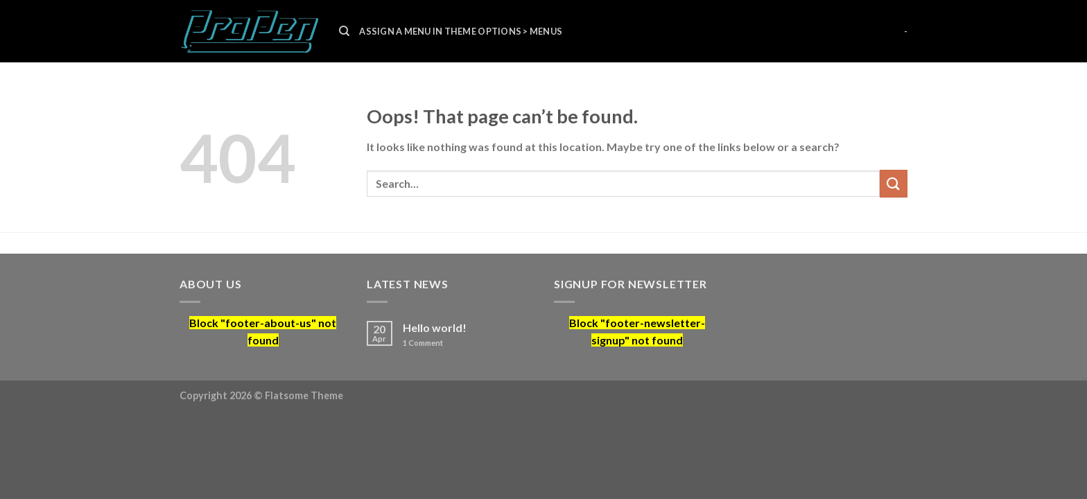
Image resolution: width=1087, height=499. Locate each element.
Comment (423, 342)
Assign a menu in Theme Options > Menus (460, 31)
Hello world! (435, 327)
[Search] (344, 31)
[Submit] (893, 183)
